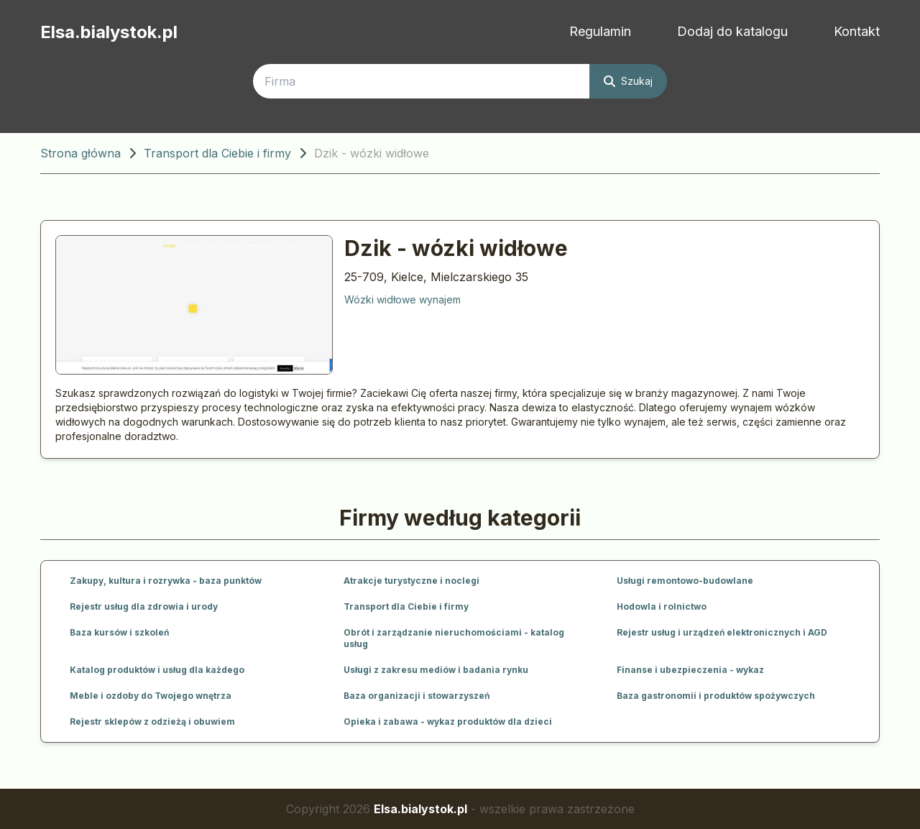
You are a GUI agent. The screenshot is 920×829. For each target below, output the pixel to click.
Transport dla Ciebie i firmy (217, 153)
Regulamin (600, 31)
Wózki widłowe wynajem (402, 299)
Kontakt (857, 31)
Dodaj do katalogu (732, 31)
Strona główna (80, 153)
